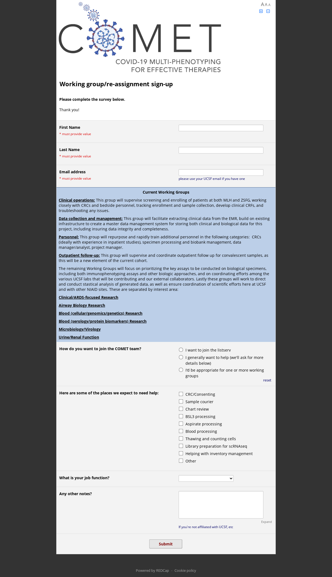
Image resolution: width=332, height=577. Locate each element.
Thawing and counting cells (210, 438)
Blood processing (201, 431)
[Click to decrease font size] (268, 11)
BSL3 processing (200, 416)
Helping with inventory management (219, 453)
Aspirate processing (203, 424)
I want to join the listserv (208, 350)
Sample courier (199, 401)
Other (190, 461)
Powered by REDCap (152, 570)
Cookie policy (185, 570)
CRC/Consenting (200, 394)
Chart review (197, 409)
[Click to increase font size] (261, 11)
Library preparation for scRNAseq (216, 446)
